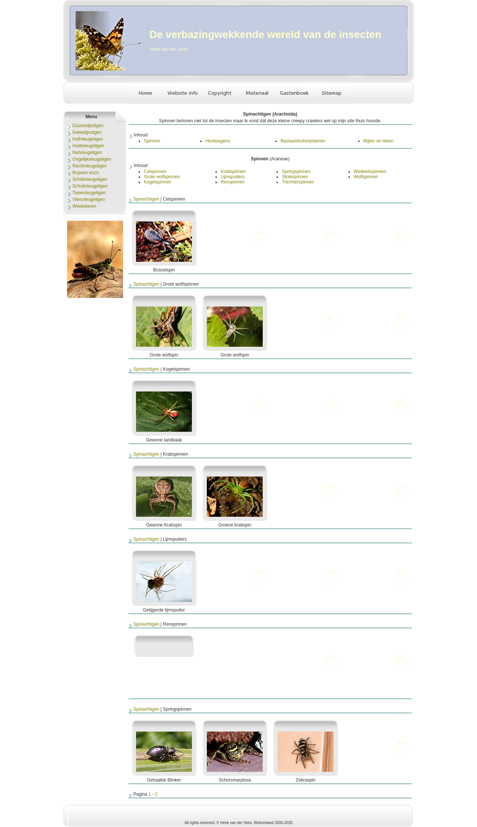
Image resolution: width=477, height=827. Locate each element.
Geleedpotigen (86, 132)
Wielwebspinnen (370, 171)
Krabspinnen (233, 171)
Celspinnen (155, 171)
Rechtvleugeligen (89, 166)
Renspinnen (232, 182)
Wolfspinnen (366, 176)
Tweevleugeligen (88, 192)
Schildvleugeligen (89, 179)
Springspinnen (296, 171)
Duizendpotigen (87, 125)
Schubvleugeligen (90, 186)
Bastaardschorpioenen (303, 141)
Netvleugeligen (87, 152)
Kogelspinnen (157, 182)
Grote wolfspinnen (162, 176)
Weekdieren (84, 206)
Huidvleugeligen (88, 145)
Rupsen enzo (85, 172)
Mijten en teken (378, 141)
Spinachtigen (146, 199)
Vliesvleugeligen (88, 199)
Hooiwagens (217, 141)
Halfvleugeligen (87, 139)
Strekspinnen (295, 176)
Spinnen (152, 141)
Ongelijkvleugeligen (91, 159)
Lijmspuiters (232, 176)
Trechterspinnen (298, 182)
